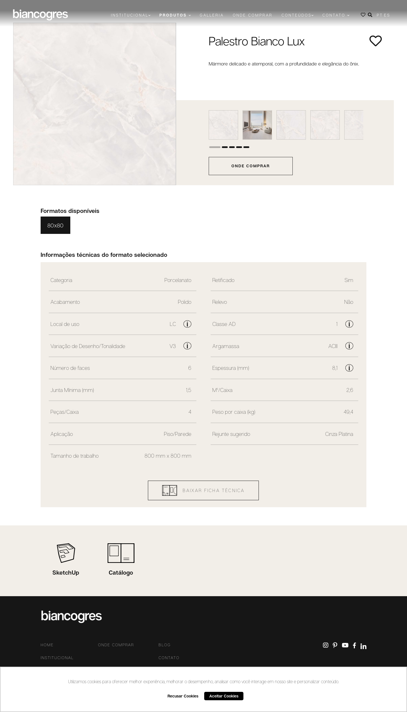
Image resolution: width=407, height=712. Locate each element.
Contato (169, 658)
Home (47, 645)
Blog (165, 645)
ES (387, 15)
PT (380, 15)
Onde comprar (253, 15)
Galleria (212, 15)
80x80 (55, 225)
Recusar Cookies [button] (183, 696)
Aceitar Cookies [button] (223, 696)
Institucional (57, 658)
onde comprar (250, 165)
